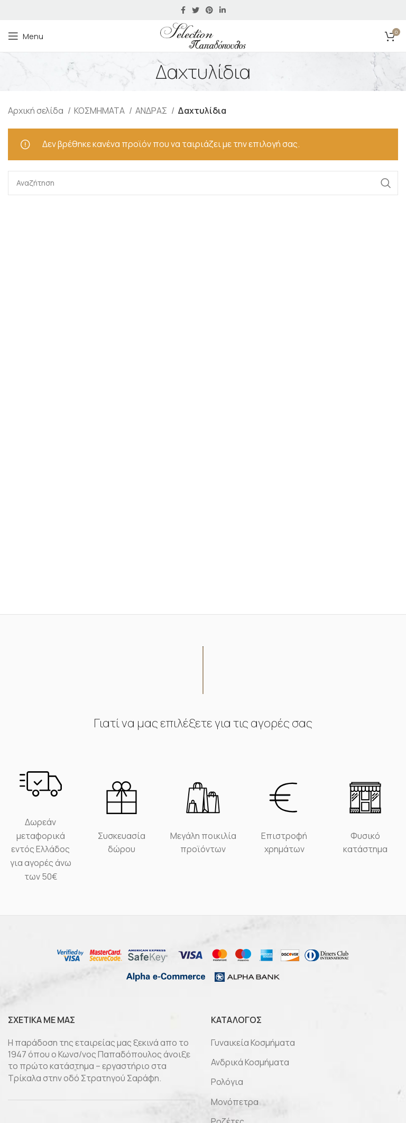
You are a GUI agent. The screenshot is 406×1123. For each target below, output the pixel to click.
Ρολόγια (227, 1082)
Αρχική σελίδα (36, 110)
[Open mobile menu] (26, 36)
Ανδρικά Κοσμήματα (250, 1062)
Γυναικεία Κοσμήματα (253, 1042)
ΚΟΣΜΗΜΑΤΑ (100, 110)
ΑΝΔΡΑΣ (152, 110)
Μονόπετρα (235, 1102)
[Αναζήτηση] (203, 183)
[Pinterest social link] (209, 10)
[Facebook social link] (183, 10)
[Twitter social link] (195, 10)
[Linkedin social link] (222, 10)
